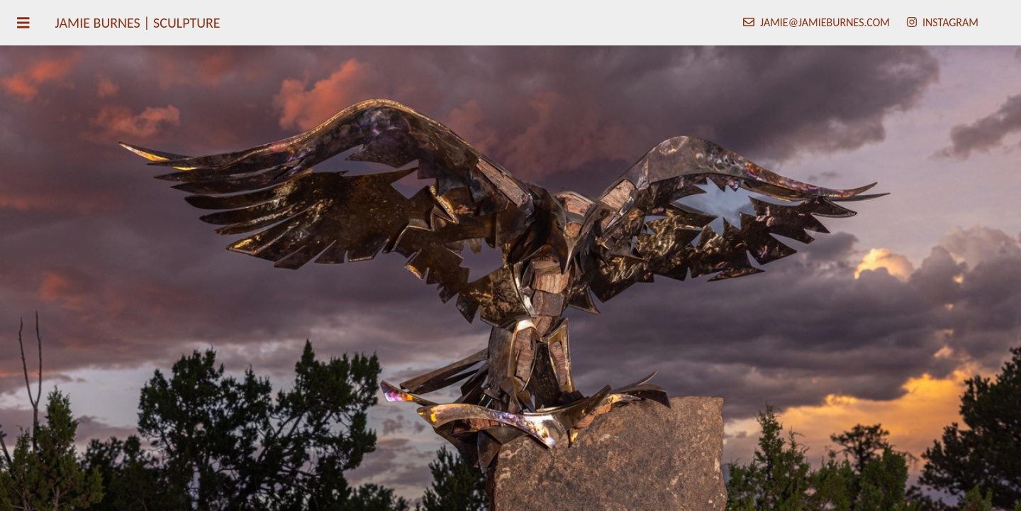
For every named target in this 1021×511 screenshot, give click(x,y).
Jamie (138, 22)
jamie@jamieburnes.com (825, 22)
